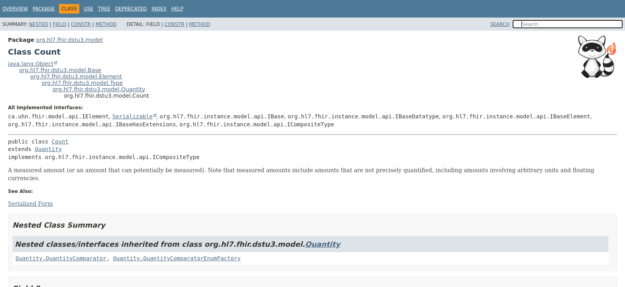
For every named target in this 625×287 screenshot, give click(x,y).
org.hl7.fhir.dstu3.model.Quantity (99, 89)
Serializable (132, 116)
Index (159, 9)
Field (59, 24)
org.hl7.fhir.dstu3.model (69, 40)
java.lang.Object (30, 64)
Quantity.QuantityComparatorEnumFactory (176, 258)
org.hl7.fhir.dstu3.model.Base (60, 70)
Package (44, 9)
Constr (81, 24)
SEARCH (500, 24)
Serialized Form (30, 204)
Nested (38, 24)
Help (177, 9)
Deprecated (131, 9)
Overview (15, 9)
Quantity (48, 149)
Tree (104, 9)
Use (88, 9)
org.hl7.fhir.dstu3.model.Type (82, 83)
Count (60, 141)
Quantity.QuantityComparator (61, 258)
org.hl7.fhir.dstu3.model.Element (76, 76)
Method (106, 24)
